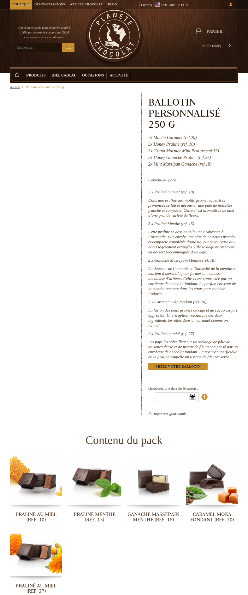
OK (68, 47)
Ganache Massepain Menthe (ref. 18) (185, 260)
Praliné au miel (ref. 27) (174, 333)
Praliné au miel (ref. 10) (174, 192)
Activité (119, 75)
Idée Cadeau (63, 75)
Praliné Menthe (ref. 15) (174, 223)
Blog (112, 5)
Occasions (93, 75)
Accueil (15, 87)
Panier (214, 32)
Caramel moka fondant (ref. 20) (180, 302)
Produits (36, 75)
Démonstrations (49, 5)
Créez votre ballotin (218, 72)
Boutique (20, 5)
